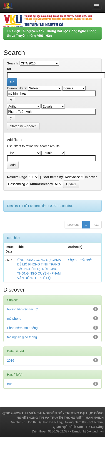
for (9, 69)
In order (91, 177)
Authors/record (41, 184)
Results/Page (17, 177)
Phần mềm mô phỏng (22, 328)
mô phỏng (14, 318)
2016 (10, 360)
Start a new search (23, 126)
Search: (13, 63)
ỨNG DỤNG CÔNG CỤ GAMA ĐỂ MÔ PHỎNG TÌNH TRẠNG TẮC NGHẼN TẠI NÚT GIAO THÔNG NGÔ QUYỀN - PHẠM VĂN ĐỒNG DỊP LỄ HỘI (39, 269)
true (9, 384)
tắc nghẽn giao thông (22, 337)
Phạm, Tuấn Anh (80, 260)
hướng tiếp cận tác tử (22, 309)
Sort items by (53, 177)
